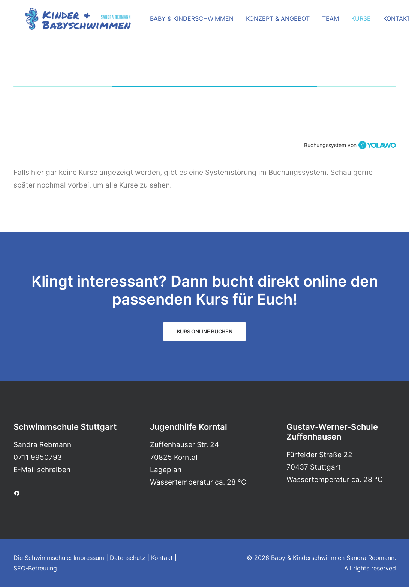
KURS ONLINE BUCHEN (204, 331)
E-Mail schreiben (41, 469)
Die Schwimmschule (41, 557)
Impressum (88, 557)
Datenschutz (127, 557)
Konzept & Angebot (266, 21)
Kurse (350, 21)
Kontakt (385, 21)
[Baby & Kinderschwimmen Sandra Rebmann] (66, 21)
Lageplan (165, 469)
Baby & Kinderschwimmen (180, 21)
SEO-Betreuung (35, 568)
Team (319, 21)
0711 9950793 (37, 457)
